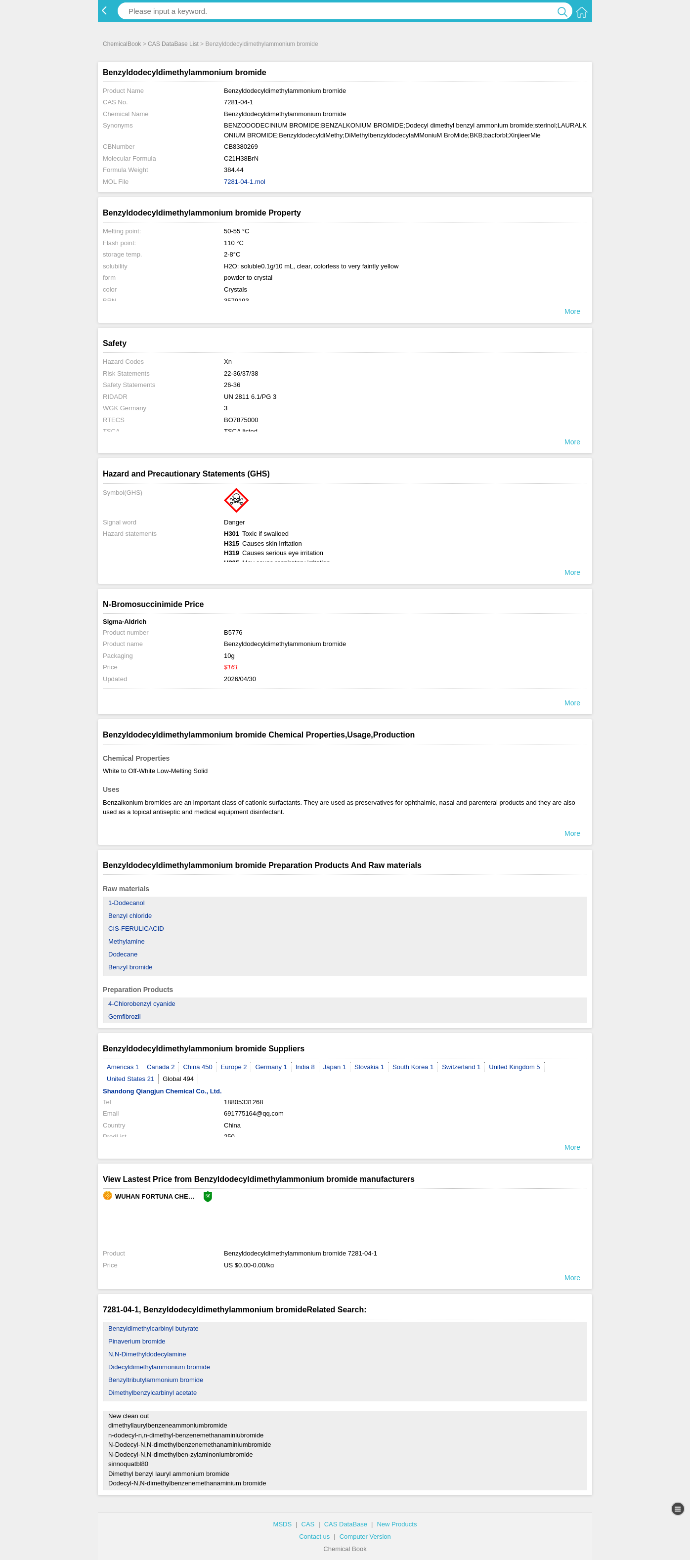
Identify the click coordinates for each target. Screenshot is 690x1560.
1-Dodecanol (126, 903)
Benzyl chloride (130, 915)
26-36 (232, 385)
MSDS (282, 1524)
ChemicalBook (122, 44)
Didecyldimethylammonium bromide (159, 1367)
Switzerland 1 (461, 1067)
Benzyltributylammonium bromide (155, 1380)
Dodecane (122, 954)
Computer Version (365, 1536)
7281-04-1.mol (244, 181)
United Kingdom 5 (514, 1067)
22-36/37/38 (241, 373)
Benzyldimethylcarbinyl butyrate (153, 1328)
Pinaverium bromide (137, 1341)
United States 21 (130, 1079)
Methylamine (126, 941)
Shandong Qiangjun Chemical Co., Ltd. (162, 1091)
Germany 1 (271, 1067)
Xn (228, 361)
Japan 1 (334, 1067)
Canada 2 (160, 1067)
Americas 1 (123, 1067)
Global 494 (178, 1079)
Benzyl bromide (130, 967)
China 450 (197, 1067)
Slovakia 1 (369, 1067)
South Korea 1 (412, 1067)
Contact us (314, 1536)
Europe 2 (234, 1067)
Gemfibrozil (124, 1016)
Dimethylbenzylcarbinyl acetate (152, 1392)
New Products (397, 1524)
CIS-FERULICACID (136, 928)
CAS (308, 1524)
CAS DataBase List (173, 44)
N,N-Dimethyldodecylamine (147, 1354)
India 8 (305, 1067)
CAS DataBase (345, 1524)
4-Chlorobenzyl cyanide (141, 1003)
